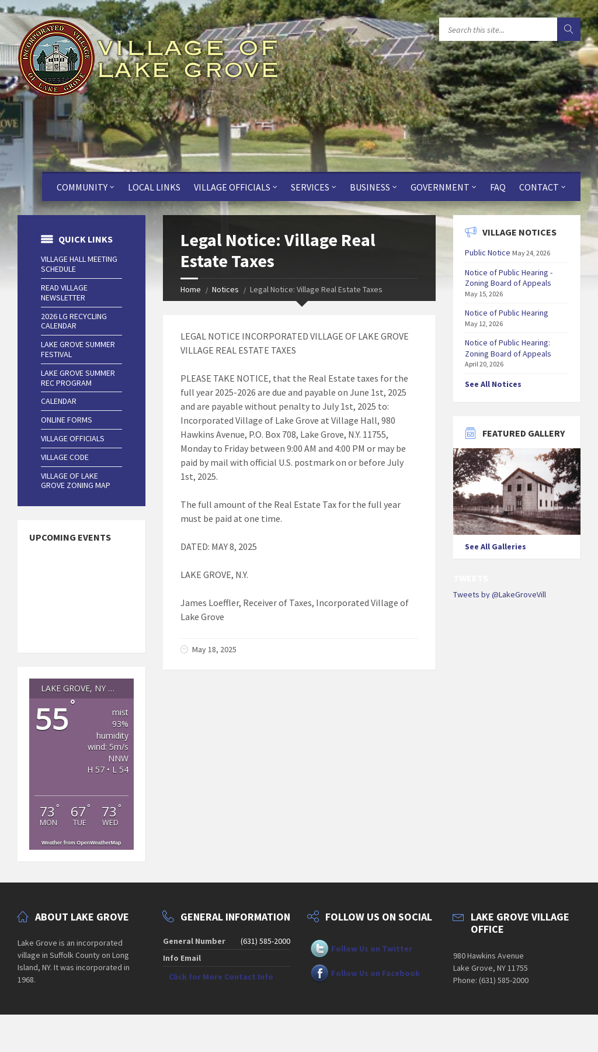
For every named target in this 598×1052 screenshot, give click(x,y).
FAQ (498, 187)
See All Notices (493, 384)
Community (82, 187)
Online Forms (66, 419)
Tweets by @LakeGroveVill (499, 594)
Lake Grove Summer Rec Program (78, 378)
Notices (225, 289)
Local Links (154, 187)
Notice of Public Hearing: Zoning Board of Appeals (508, 347)
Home (190, 289)
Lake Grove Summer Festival (78, 349)
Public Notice (487, 252)
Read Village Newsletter (64, 292)
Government (440, 187)
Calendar (59, 401)
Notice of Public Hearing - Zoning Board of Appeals (508, 277)
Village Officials (232, 187)
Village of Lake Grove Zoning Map (75, 480)
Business (370, 187)
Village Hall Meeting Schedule (79, 264)
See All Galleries (495, 546)
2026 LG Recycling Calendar (74, 321)
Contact (539, 187)
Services (310, 187)
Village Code (65, 457)
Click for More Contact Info (221, 976)
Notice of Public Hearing (506, 312)
